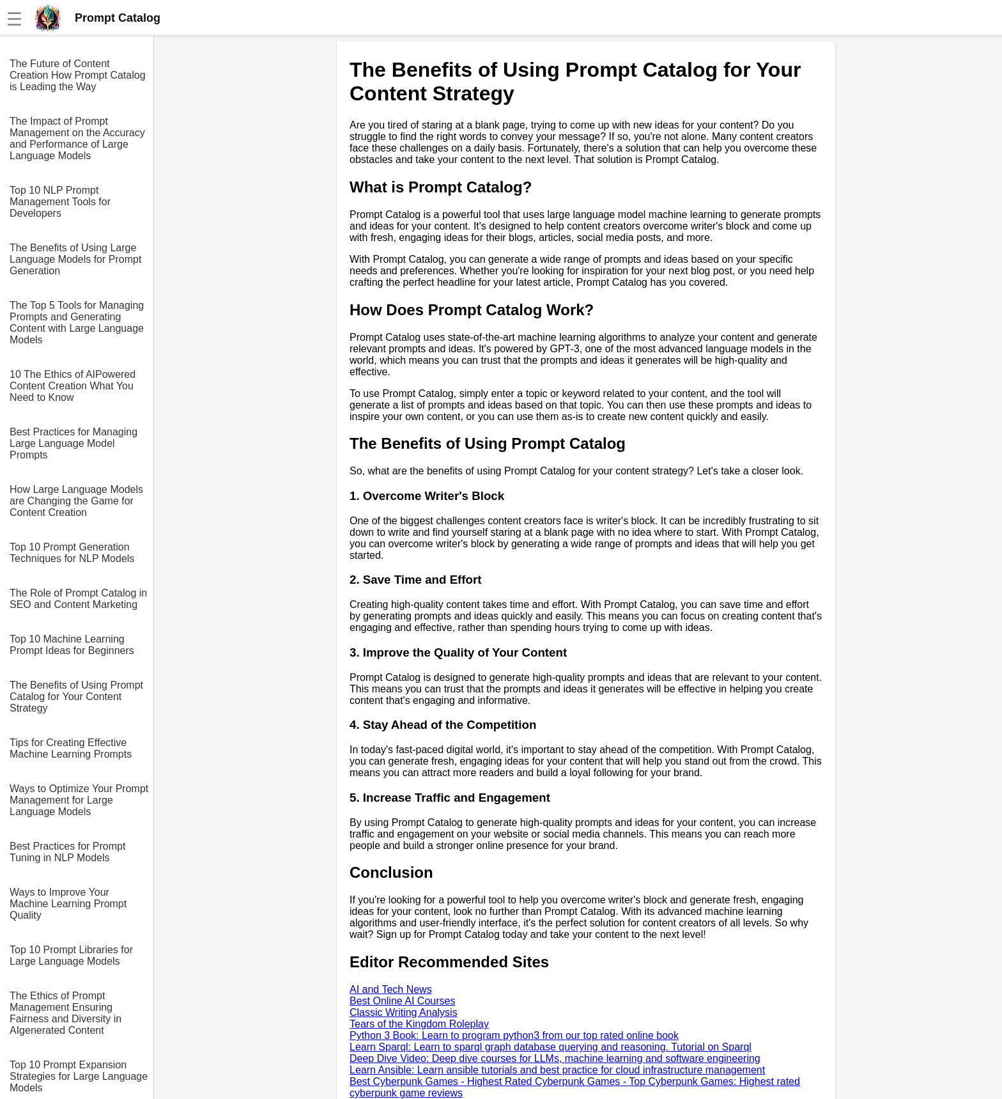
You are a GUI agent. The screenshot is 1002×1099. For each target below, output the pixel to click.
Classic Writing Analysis (404, 1012)
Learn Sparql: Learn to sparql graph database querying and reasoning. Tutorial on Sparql (551, 1046)
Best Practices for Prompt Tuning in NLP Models (67, 852)
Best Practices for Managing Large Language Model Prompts (73, 443)
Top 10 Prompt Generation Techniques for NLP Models (72, 553)
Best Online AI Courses (402, 1000)
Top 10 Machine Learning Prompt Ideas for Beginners (72, 645)
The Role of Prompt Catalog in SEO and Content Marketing (78, 599)
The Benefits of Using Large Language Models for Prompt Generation (75, 259)
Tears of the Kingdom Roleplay (419, 1023)
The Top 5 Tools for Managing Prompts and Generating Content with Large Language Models (77, 322)
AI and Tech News (391, 989)
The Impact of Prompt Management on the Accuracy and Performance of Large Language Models (77, 138)
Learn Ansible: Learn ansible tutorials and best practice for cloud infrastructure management (557, 1069)
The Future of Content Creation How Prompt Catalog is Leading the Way (78, 75)
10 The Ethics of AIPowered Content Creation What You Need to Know (72, 386)
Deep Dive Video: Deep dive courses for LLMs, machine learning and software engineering (555, 1058)
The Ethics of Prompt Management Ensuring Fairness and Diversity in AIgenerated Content (65, 1013)
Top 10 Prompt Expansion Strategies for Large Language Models (79, 1076)
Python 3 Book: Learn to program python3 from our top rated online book (514, 1035)
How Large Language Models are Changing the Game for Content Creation (76, 501)
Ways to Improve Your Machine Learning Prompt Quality (68, 904)
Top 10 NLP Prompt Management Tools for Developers (60, 202)
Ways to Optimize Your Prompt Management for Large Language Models (79, 800)
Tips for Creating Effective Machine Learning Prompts (71, 748)
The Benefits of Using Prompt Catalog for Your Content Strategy (76, 696)
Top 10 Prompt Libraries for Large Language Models (71, 955)
